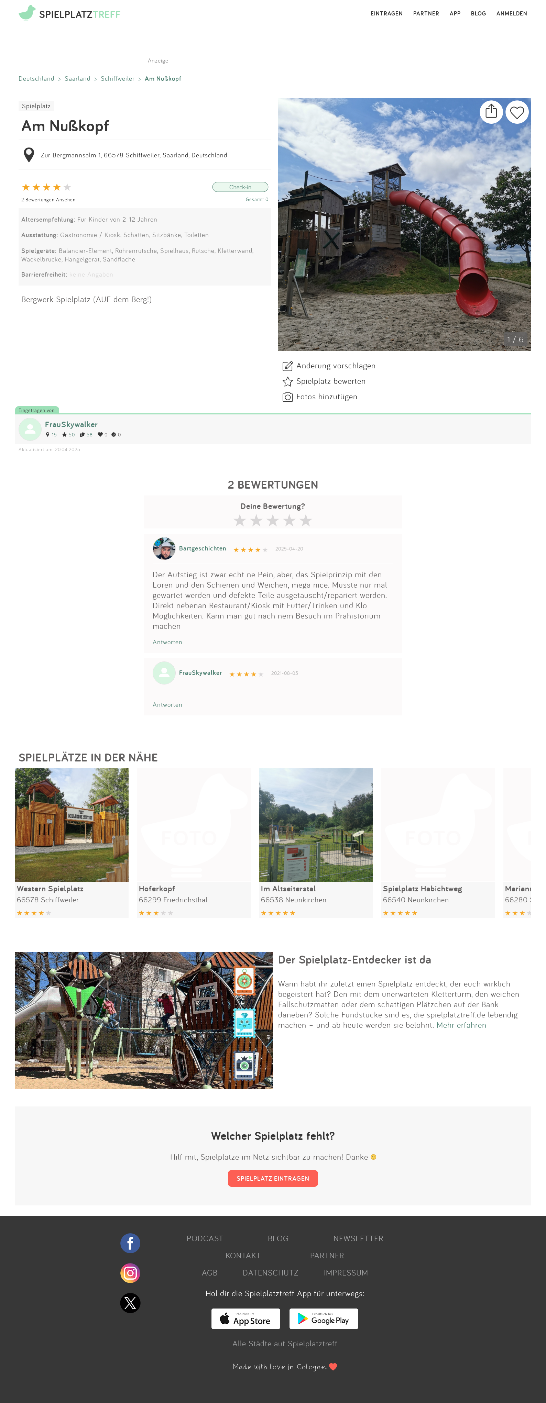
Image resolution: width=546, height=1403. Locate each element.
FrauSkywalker (71, 424)
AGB (210, 1272)
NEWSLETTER (358, 1238)
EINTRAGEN (387, 14)
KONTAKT (243, 1255)
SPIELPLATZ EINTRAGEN (273, 1178)
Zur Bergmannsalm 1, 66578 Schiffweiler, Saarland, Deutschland (134, 155)
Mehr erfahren (462, 1025)
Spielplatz (36, 106)
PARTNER (426, 14)
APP (455, 14)
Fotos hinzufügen (327, 396)
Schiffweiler (118, 78)
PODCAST (205, 1238)
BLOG (478, 14)
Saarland (78, 78)
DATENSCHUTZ (270, 1272)
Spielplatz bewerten (331, 381)
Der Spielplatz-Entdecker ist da (355, 959)
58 (86, 434)
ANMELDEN (511, 14)
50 (68, 434)
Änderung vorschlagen (336, 365)
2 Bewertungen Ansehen (48, 199)
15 (51, 434)
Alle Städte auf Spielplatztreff (285, 1343)
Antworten (168, 642)
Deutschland (37, 78)
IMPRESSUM (346, 1272)
